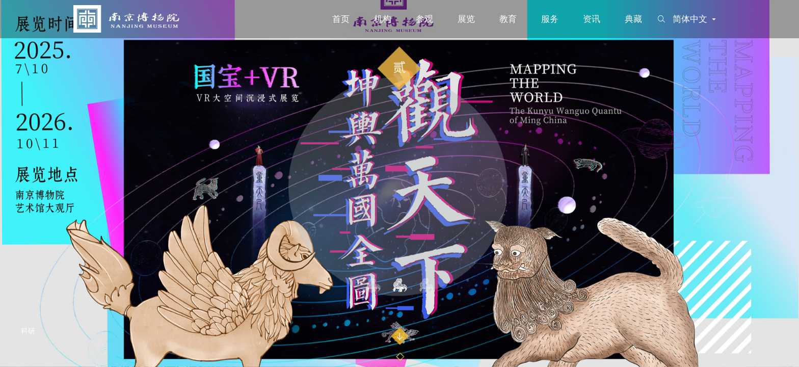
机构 (382, 19)
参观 (424, 19)
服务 (549, 19)
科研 (28, 331)
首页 (341, 19)
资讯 (591, 19)
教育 (508, 19)
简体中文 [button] (695, 19)
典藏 (633, 19)
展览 (466, 19)
